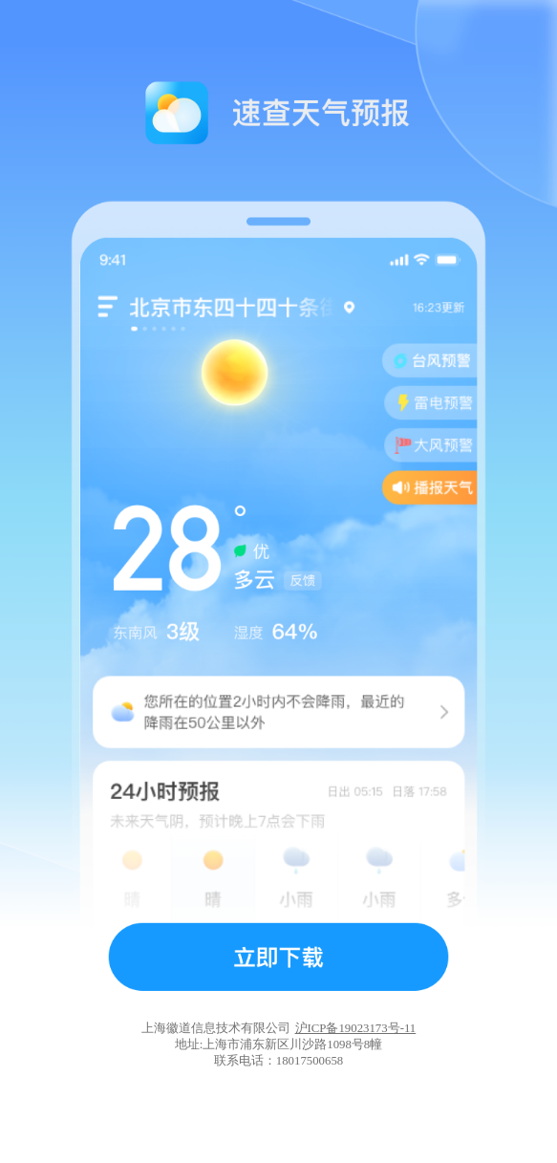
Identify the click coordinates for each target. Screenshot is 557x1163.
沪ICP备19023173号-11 (356, 1028)
